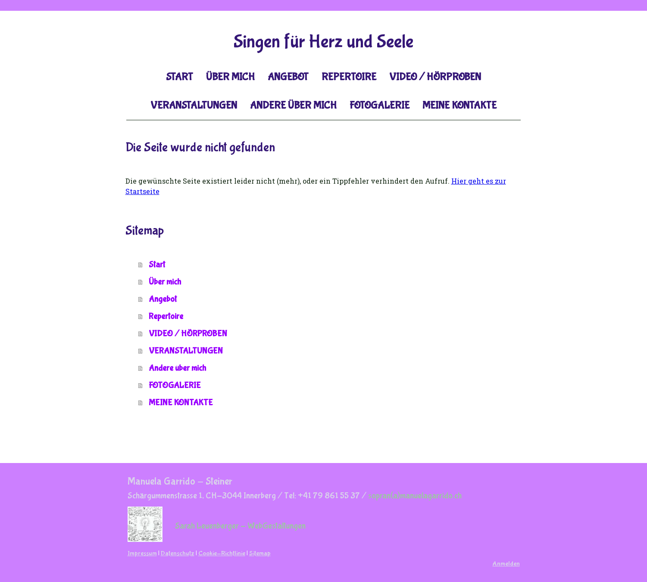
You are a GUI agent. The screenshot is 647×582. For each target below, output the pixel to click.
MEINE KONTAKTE (459, 105)
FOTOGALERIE (379, 105)
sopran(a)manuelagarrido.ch (415, 496)
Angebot (288, 77)
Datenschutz (177, 553)
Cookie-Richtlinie (221, 553)
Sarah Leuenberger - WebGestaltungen (240, 526)
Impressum (142, 553)
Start (179, 77)
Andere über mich (293, 105)
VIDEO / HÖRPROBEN (435, 77)
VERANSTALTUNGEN (193, 105)
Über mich (230, 77)
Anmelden (506, 564)
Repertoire (349, 77)
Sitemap (260, 553)
